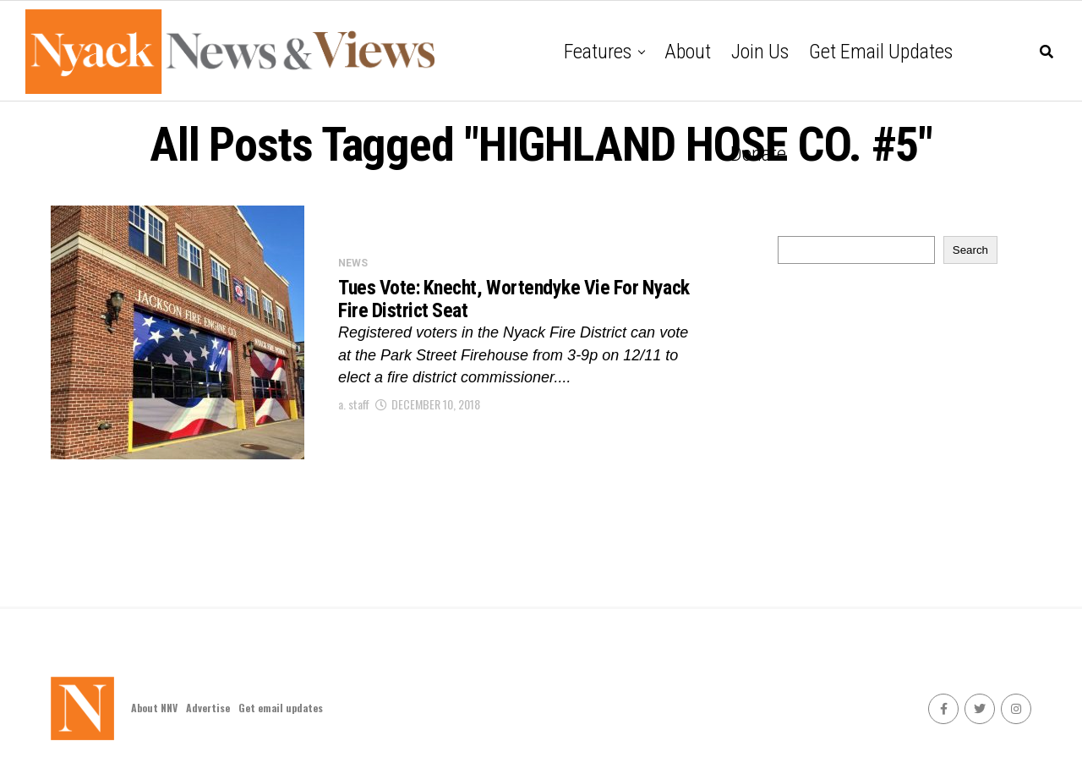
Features (597, 51)
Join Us (760, 51)
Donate (758, 154)
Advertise (208, 707)
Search (970, 250)
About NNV (154, 707)
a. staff (353, 408)
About (687, 51)
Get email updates (881, 51)
